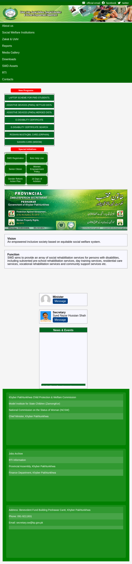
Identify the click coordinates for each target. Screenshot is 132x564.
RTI (4, 72)
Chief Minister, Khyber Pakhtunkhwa (29, 416)
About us (7, 25)
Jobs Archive (16, 453)
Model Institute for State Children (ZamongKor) (34, 403)
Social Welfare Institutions (18, 32)
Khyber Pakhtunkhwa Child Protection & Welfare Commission (42, 397)
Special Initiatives (27, 149)
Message (60, 301)
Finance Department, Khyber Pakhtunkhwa (32, 472)
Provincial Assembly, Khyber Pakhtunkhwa (32, 466)
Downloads (9, 59)
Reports (7, 45)
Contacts (7, 79)
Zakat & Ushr (10, 39)
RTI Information (17, 460)
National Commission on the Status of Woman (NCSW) (39, 410)
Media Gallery (11, 52)
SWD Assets (10, 65)
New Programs (26, 90)
